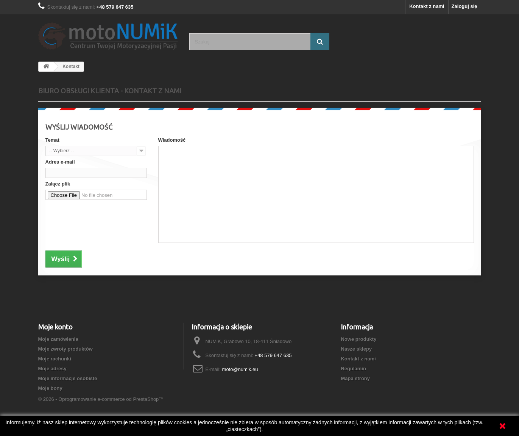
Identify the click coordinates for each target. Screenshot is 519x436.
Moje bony (50, 388)
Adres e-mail (60, 162)
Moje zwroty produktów (65, 349)
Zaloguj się (464, 6)
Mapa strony (355, 378)
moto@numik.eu (240, 369)
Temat (52, 140)
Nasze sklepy (356, 349)
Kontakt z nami (426, 6)
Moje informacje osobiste (67, 378)
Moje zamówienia (58, 339)
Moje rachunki (54, 359)
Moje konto (55, 327)
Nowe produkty (358, 339)
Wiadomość (172, 140)
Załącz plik (57, 184)
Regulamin (353, 368)
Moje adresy (52, 368)
